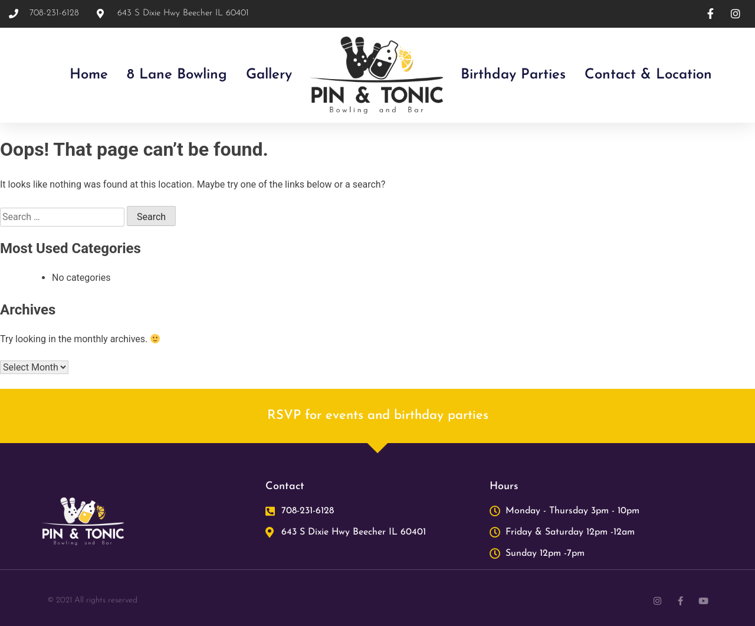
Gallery (269, 75)
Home (89, 75)
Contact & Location (648, 75)
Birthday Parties (513, 75)
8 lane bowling (177, 75)
